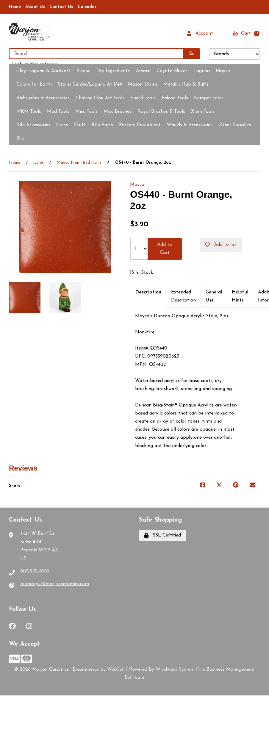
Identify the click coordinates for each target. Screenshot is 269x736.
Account (200, 33)
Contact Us (61, 7)
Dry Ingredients (113, 71)
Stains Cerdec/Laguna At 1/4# (90, 84)
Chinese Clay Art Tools (100, 98)
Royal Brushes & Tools (161, 111)
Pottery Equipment (140, 125)
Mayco (223, 71)
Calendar (87, 7)
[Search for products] (96, 53)
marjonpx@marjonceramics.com (54, 584)
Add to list (221, 244)
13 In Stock (141, 272)
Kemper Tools (208, 98)
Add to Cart (164, 248)
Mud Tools (58, 111)
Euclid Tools (143, 98)
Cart (246, 33)
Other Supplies (234, 125)
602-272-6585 (34, 571)
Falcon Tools (175, 98)
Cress (62, 125)
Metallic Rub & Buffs (186, 84)
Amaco (143, 71)
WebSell (115, 669)
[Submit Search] (191, 53)
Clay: (43, 71)
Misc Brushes (118, 111)
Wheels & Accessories (189, 125)
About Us (35, 7)
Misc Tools (86, 111)
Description (148, 292)
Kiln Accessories (33, 125)
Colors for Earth (34, 84)
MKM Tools (28, 111)
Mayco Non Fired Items (79, 163)
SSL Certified (162, 535)
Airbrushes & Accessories (43, 98)
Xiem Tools (203, 111)
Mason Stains (142, 84)
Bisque (83, 71)
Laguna (201, 71)
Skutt (80, 125)
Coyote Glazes (172, 71)
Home (15, 7)
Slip (20, 138)
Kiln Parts (102, 125)
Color (38, 163)
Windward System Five (180, 669)
